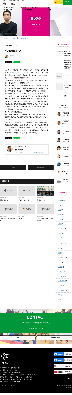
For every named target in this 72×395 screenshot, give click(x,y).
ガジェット (61, 243)
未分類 (16, 46)
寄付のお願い (29, 10)
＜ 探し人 (13, 168)
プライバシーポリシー (5, 387)
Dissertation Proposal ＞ (41, 168)
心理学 (60, 267)
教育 (59, 214)
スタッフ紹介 (4, 381)
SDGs (59, 262)
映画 (59, 295)
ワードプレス (62, 257)
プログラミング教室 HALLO (27, 376)
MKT (61, 238)
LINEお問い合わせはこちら (36, 328)
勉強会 (60, 233)
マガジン (48, 7)
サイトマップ (18, 387)
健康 (59, 224)
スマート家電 (62, 281)
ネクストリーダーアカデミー (8, 376)
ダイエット (61, 228)
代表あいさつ (8, 10)
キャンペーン (59, 3)
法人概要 (48, 10)
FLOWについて (8, 7)
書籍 (59, 299)
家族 (59, 205)
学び (59, 210)
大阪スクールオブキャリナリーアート (25, 72)
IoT (59, 248)
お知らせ (12, 381)
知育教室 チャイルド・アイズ (8, 372)
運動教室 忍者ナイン (17, 369)
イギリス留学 (62, 290)
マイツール (61, 276)
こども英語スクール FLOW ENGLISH (10, 374)
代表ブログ (29, 379)
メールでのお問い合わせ (54, 339)
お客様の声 (35, 7)
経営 (59, 253)
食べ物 (60, 219)
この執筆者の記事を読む (37, 150)
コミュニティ (62, 285)
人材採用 (60, 271)
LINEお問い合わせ (68, 3)
